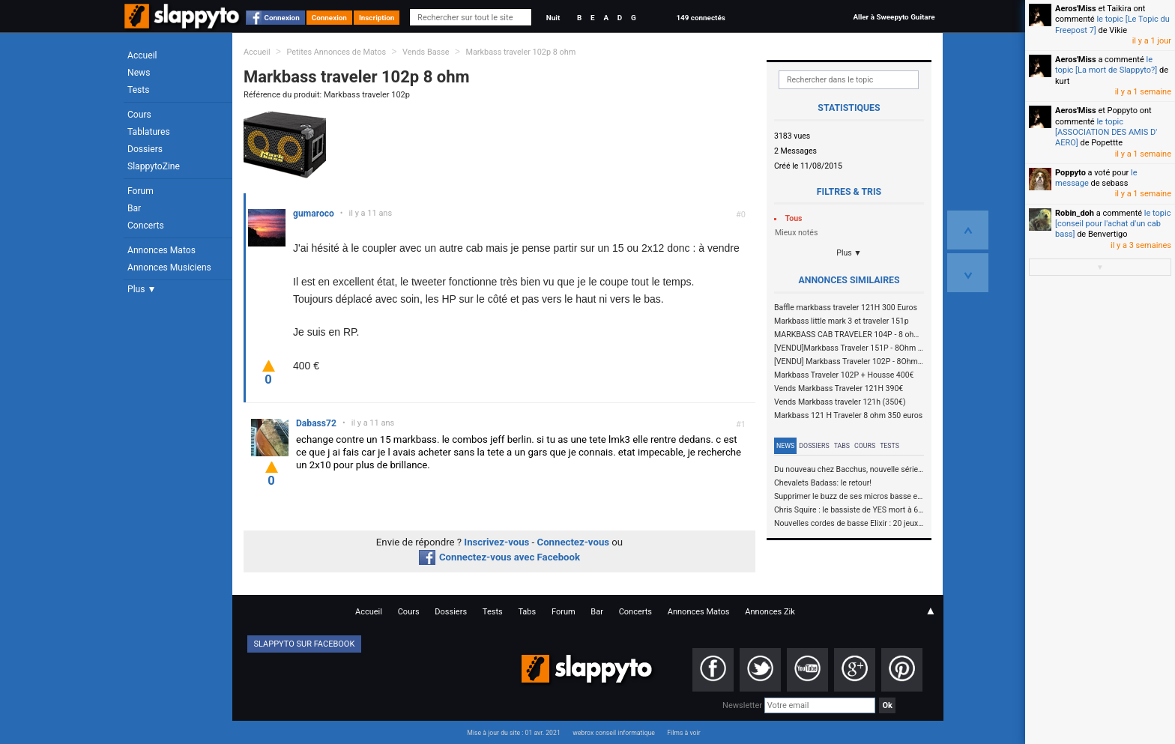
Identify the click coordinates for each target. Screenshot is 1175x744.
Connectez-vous (573, 542)
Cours (139, 114)
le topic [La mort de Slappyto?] (1106, 65)
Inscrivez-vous (496, 542)
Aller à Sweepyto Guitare (893, 17)
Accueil (142, 55)
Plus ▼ (141, 289)
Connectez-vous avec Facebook (499, 557)
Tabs (842, 446)
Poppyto (1070, 173)
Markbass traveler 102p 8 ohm (520, 52)
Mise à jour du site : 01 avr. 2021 (513, 733)
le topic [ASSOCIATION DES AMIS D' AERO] (1106, 132)
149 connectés (700, 17)
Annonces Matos (161, 250)
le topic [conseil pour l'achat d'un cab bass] (1113, 224)
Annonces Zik (770, 612)
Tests (138, 90)
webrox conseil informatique (614, 733)
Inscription (377, 17)
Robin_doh (1074, 213)
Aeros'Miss (1075, 8)
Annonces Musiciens (169, 267)
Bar (134, 208)
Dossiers (145, 149)
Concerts (145, 225)
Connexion (282, 17)
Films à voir (683, 733)
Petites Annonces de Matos (336, 52)
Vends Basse (426, 52)
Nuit (553, 17)
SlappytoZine (153, 166)
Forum (140, 191)
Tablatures (148, 132)
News (138, 72)
